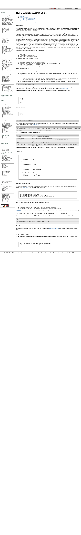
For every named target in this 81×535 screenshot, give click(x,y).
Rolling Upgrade (5, 68)
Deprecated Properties (6, 201)
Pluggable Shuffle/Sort (6, 89)
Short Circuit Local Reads (7, 64)
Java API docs (5, 188)
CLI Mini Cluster (5, 28)
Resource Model (5, 108)
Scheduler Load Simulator (7, 180)
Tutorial (3, 85)
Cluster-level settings (24, 20)
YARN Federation (5, 127)
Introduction (4, 136)
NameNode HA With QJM (7, 49)
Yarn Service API (5, 148)
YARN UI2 (4, 132)
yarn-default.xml (5, 198)
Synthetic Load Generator (7, 75)
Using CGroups (5, 122)
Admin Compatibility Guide (7, 22)
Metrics (3, 190)
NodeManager (5, 116)
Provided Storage (5, 81)
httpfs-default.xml (5, 200)
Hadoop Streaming (6, 171)
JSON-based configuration (29, 19)
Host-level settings (24, 17)
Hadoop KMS (5, 38)
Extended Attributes (6, 69)
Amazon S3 (4, 156)
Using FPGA (4, 130)
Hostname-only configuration (29, 18)
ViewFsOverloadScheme (7, 54)
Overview (4, 13)
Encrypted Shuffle (5, 88)
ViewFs (3, 53)
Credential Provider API (7, 37)
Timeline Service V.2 (6, 113)
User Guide (4, 47)
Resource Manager (6, 137)
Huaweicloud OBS (6, 160)
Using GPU (4, 129)
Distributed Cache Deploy (7, 90)
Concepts (4, 147)
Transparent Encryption (7, 70)
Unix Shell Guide (5, 40)
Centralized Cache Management (6, 66)
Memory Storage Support (7, 74)
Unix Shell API (5, 189)
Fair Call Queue (5, 29)
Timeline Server (5, 112)
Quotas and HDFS (6, 60)
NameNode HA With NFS (7, 50)
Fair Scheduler (5, 105)
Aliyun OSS (4, 155)
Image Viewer (5, 58)
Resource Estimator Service (7, 179)
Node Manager (5, 138)
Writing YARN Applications (7, 114)
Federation (4, 52)
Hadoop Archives (5, 172)
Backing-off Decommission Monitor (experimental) (30, 22)
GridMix (3, 176)
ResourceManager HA (6, 107)
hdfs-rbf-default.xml (6, 196)
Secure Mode (5, 33)
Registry (4, 41)
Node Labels (4, 109)
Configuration (5, 166)
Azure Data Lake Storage (7, 158)
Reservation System (6, 124)
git (53, 8)
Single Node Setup (6, 15)
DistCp (3, 174)
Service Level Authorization (7, 34)
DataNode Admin (5, 79)
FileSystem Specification (7, 24)
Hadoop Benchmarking (6, 181)
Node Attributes (5, 110)
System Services (5, 150)
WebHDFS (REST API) (6, 62)
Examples (4, 165)
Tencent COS (5, 159)
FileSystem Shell (5, 18)
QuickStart (4, 145)
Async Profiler (5, 42)
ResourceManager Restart (7, 106)
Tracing (3, 39)
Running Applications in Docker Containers (7, 118)
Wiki (50, 8)
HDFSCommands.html (54, 238)
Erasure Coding (5, 76)
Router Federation (6, 80)
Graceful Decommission (7, 125)
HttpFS (3, 63)
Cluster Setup (5, 16)
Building (4, 167)
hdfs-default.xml (5, 195)
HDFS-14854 (19, 220)
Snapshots (4, 55)
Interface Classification (6, 23)
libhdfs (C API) (5, 61)
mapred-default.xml (6, 197)
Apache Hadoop (59, 8)
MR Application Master (6, 96)
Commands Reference (6, 17)
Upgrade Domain (5, 78)
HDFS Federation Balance (7, 175)
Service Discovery (6, 149)
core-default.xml (5, 194)
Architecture (4, 46)
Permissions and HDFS (7, 59)
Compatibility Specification (7, 19)
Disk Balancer (5, 77)
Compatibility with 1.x (6, 87)
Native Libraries (5, 30)
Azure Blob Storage (6, 157)
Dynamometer (5, 182)
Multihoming (4, 71)
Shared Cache (5, 128)
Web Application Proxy (6, 111)
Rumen (3, 177)
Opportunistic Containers (7, 126)
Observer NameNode (6, 51)
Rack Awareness (5, 32)
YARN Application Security (7, 115)
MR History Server (6, 97)
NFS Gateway (5, 67)
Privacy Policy (23, 263)
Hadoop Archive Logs (6, 173)
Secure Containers (6, 123)
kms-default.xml (5, 199)
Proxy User (4, 31)
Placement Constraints (6, 131)
